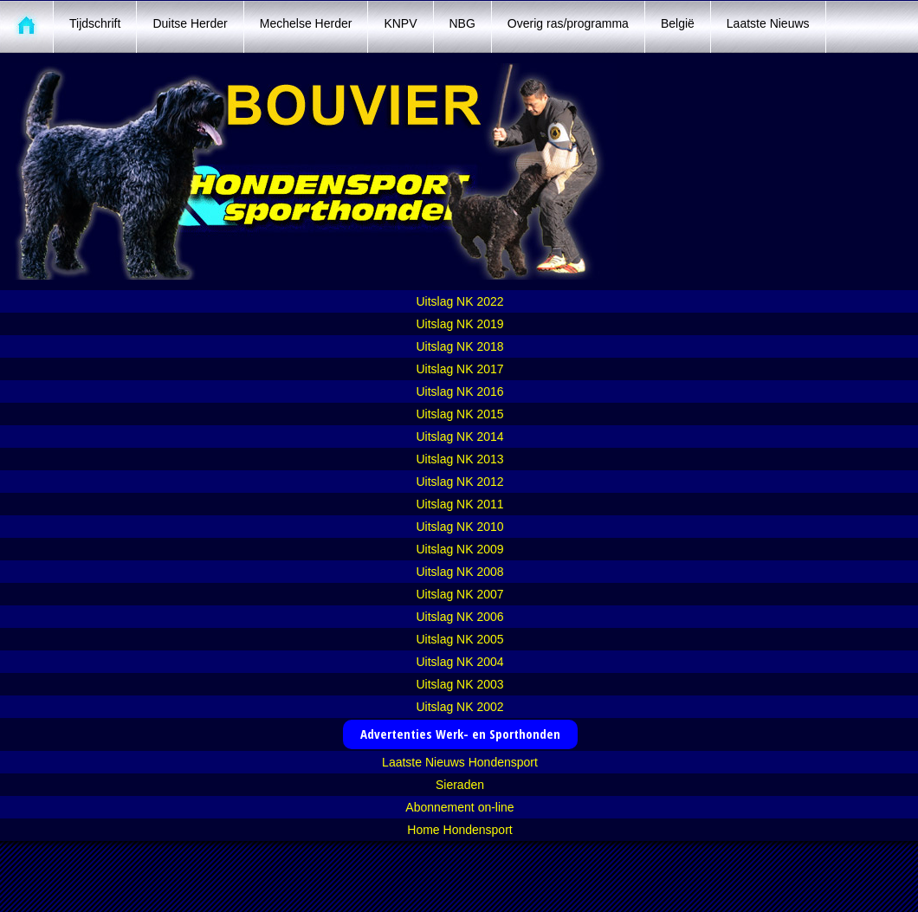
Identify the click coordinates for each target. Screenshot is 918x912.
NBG (462, 23)
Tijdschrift (94, 23)
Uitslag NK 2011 (459, 504)
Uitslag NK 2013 (459, 459)
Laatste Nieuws (768, 23)
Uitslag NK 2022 (459, 301)
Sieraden (460, 785)
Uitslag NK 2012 (459, 481)
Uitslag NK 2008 (459, 572)
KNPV (400, 23)
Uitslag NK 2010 (459, 527)
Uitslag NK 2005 (459, 639)
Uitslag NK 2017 (459, 369)
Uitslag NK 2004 (459, 662)
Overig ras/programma (568, 23)
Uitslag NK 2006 (459, 617)
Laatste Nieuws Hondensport (460, 762)
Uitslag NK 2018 (459, 346)
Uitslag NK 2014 (459, 436)
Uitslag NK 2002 (459, 707)
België (678, 23)
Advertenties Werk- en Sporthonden (460, 733)
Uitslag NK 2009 (459, 549)
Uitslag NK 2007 (459, 594)
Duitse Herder (189, 23)
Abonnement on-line (459, 807)
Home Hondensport (459, 830)
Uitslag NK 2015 (459, 414)
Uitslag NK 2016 (459, 391)
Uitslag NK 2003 (459, 684)
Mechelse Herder (306, 23)
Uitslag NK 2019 (459, 324)
